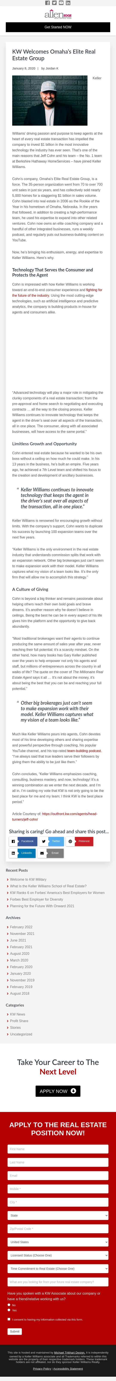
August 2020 (19, 953)
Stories (15, 1027)
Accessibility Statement (68, 1368)
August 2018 (19, 993)
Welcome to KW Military (28, 879)
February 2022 (21, 927)
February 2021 (21, 947)
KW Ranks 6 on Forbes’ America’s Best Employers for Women (57, 893)
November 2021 (22, 934)
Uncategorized (21, 1034)
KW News (17, 1014)
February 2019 (21, 987)
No (12, 1305)
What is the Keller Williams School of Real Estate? (48, 886)
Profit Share (19, 1021)
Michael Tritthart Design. (69, 1352)
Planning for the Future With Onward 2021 (42, 906)
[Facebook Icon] (47, 3)
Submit (15, 1331)
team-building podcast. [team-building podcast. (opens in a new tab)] (84, 751)
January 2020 (20, 973)
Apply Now (54, 1091)
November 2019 (22, 980)
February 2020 (21, 967)
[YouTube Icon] (61, 3)
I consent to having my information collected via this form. (45, 1319)
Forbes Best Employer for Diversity (36, 899)
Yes (12, 1310)
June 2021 (18, 940)
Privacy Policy (42, 1368)
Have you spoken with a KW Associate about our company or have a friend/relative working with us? (54, 1296)
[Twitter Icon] (54, 3)
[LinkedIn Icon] (68, 3)
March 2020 (19, 960)
